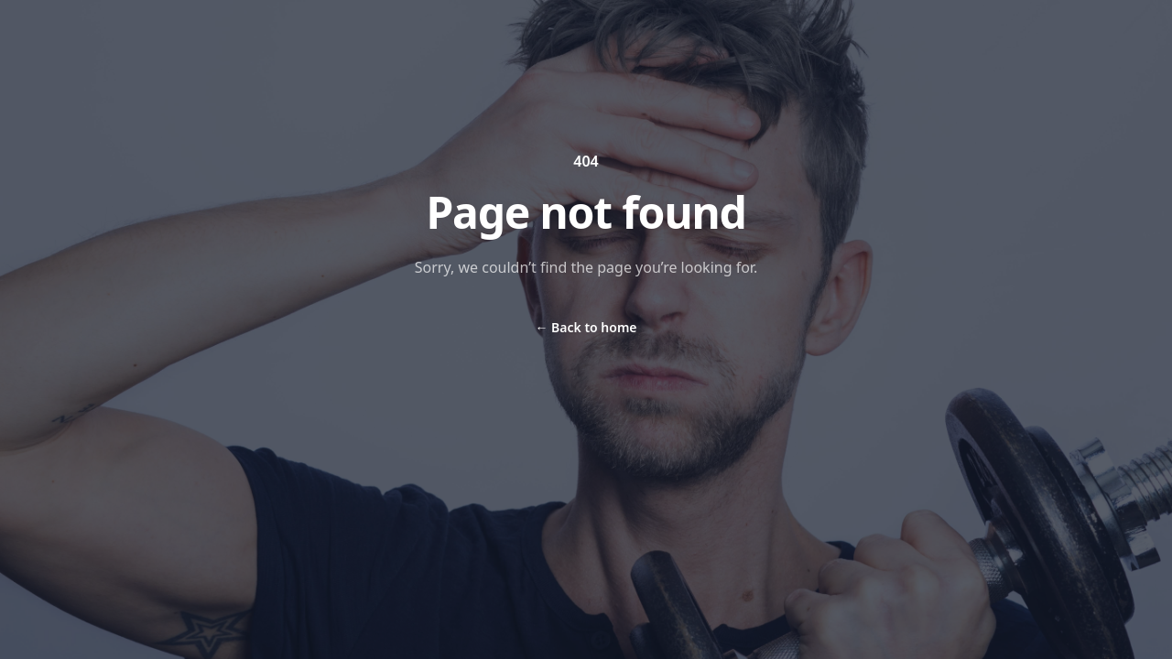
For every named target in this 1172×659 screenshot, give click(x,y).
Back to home (585, 327)
